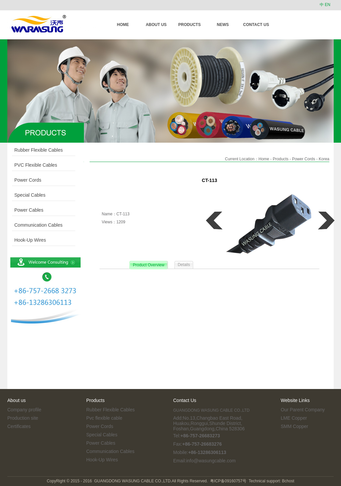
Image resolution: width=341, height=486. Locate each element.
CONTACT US (256, 24)
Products (280, 159)
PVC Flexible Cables (32, 165)
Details (184, 264)
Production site (22, 418)
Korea (324, 159)
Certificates (19, 426)
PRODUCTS (189, 24)
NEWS (223, 24)
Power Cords (24, 180)
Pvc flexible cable (104, 418)
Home (263, 159)
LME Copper (294, 418)
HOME (123, 24)
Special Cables (26, 195)
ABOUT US (156, 24)
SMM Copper (294, 426)
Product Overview (149, 265)
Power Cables (25, 210)
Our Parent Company (303, 409)
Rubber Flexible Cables (35, 150)
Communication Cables (35, 225)
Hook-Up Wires (26, 240)
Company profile (24, 409)
